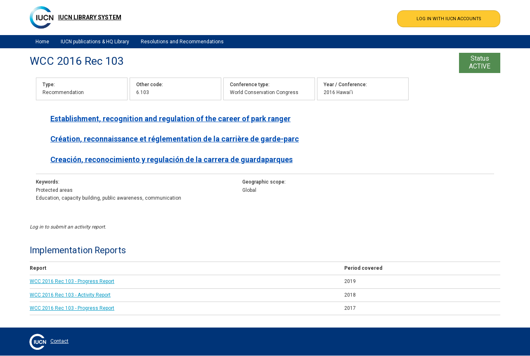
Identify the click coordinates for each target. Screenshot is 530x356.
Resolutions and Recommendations (182, 42)
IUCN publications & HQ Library (95, 42)
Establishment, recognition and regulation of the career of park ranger (170, 118)
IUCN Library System (89, 17)
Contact (59, 341)
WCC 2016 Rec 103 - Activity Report (70, 295)
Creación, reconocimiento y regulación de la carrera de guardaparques (171, 159)
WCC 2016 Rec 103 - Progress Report (72, 281)
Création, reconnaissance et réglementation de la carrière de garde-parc (174, 138)
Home (42, 42)
